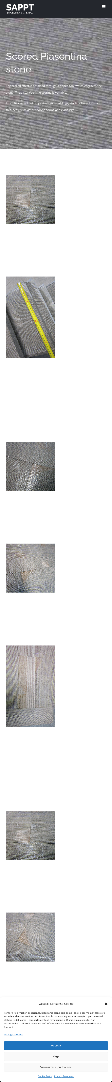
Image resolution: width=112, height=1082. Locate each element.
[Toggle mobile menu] (104, 7)
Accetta (56, 1045)
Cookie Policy (45, 1076)
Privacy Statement (64, 1076)
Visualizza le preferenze (56, 1067)
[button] (106, 1004)
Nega (56, 1056)
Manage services (13, 1034)
